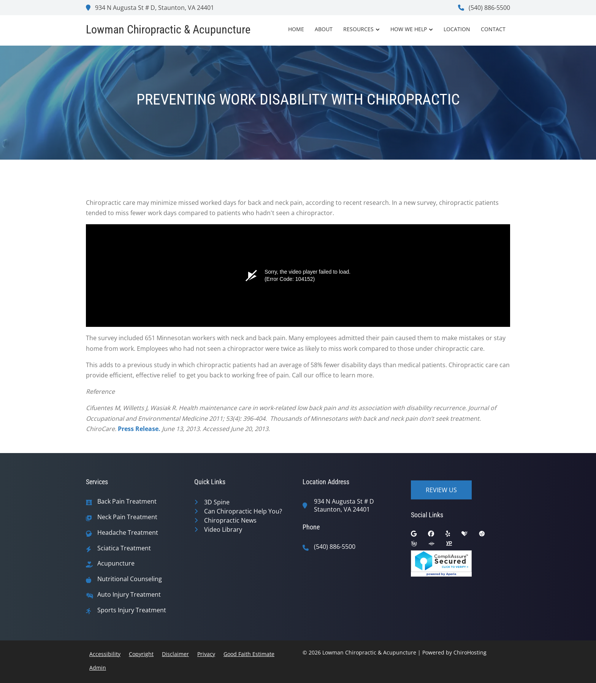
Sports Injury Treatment (131, 610)
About (324, 29)
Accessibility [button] (104, 654)
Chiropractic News (230, 520)
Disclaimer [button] (175, 654)
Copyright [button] (141, 654)
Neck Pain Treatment (127, 517)
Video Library (223, 529)
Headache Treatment (127, 533)
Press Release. (139, 429)
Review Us (441, 490)
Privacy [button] (206, 654)
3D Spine (217, 502)
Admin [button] (97, 667)
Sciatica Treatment (124, 548)
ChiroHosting (470, 652)
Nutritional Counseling (129, 579)
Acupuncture (116, 563)
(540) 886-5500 (484, 7)
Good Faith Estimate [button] (249, 654)
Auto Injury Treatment (129, 595)
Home (296, 29)
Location (457, 29)
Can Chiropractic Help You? (243, 511)
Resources (358, 29)
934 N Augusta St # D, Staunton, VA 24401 (150, 7)
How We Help (408, 29)
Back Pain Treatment (127, 502)
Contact (493, 29)
